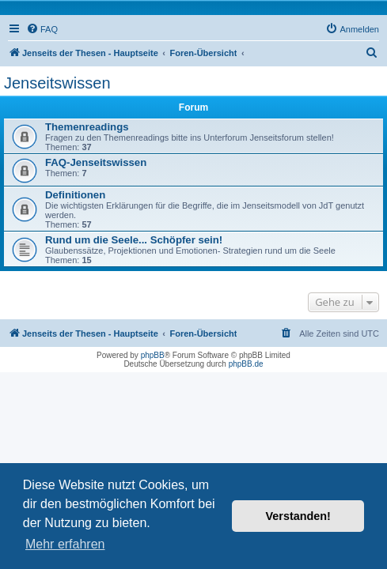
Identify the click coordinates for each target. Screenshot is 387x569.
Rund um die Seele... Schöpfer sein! (133, 240)
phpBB (153, 355)
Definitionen (75, 195)
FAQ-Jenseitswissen (95, 162)
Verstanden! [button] (298, 516)
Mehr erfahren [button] (65, 544)
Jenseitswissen (57, 83)
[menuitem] (42, 29)
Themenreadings (87, 127)
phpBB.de (246, 364)
